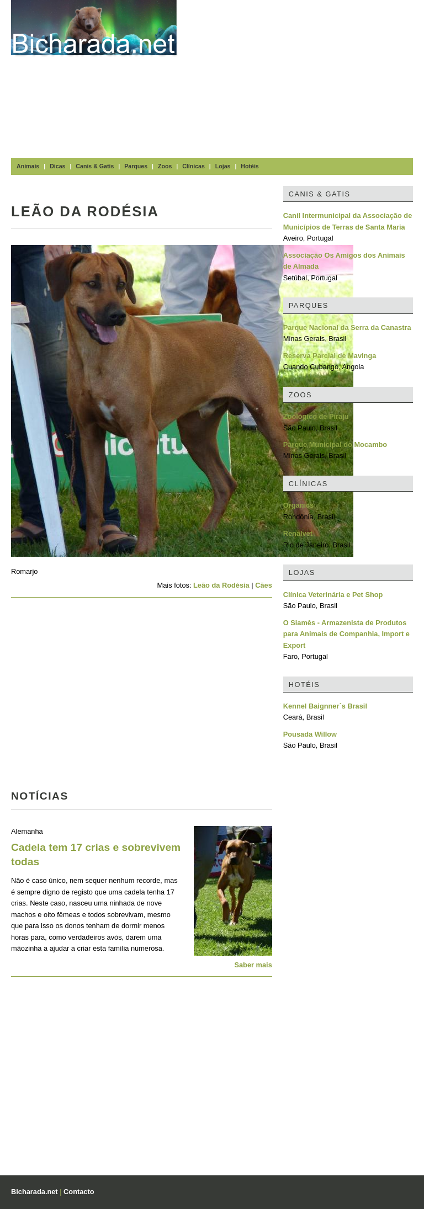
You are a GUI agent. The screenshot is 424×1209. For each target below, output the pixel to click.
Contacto (78, 1191)
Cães (263, 585)
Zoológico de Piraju (316, 416)
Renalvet (297, 533)
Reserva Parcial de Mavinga (330, 355)
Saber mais (253, 965)
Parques (135, 166)
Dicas (57, 166)
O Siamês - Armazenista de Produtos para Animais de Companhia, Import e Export (346, 634)
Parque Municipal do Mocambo (335, 444)
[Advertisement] (306, 77)
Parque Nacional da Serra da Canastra (347, 327)
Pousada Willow (310, 734)
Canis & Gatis (95, 166)
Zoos (165, 166)
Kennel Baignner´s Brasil (325, 706)
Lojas (223, 166)
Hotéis (249, 166)
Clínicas (193, 166)
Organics (298, 505)
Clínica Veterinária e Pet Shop (333, 594)
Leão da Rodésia (221, 585)
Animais (28, 166)
